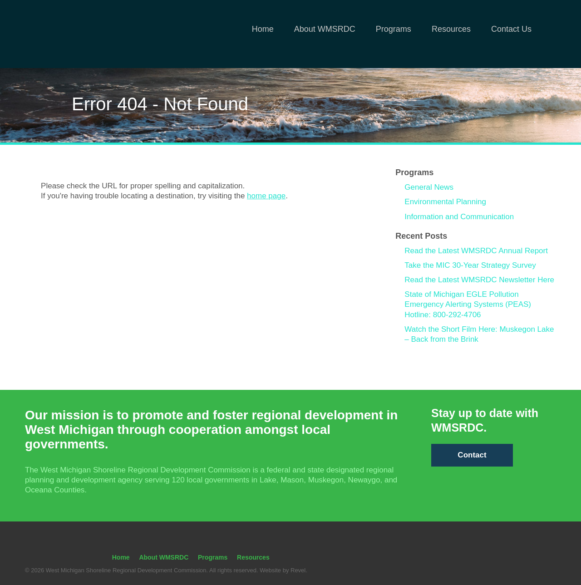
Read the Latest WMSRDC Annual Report (476, 250)
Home (263, 29)
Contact (472, 455)
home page (266, 196)
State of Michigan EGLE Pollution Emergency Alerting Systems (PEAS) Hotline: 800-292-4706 (467, 304)
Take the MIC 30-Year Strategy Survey (470, 265)
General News (428, 187)
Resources (451, 29)
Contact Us (511, 29)
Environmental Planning (445, 201)
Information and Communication (459, 216)
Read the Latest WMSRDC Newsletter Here (479, 279)
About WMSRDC (324, 29)
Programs (393, 29)
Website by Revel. (282, 570)
